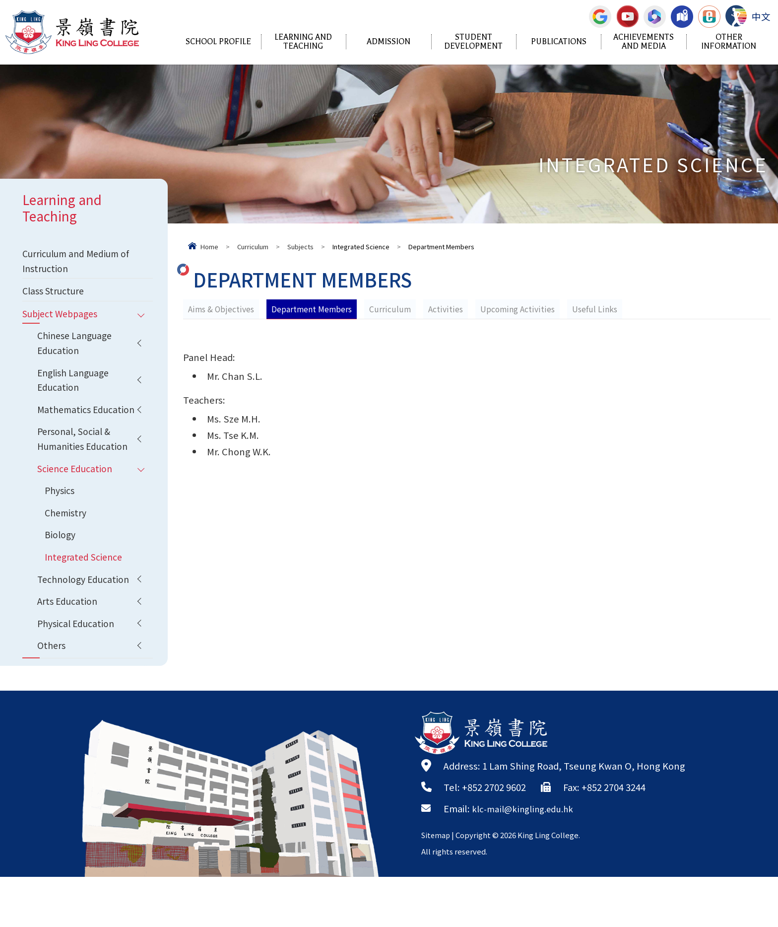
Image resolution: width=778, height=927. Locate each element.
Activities (448, 309)
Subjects (300, 246)
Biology (61, 575)
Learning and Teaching (303, 42)
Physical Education (78, 670)
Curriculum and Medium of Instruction (74, 262)
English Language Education (76, 391)
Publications (558, 41)
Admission (388, 41)
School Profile (218, 41)
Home (209, 246)
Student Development (473, 42)
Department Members (313, 309)
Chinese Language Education (77, 351)
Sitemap (436, 885)
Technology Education (85, 623)
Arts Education (68, 647)
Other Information (728, 42)
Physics (61, 527)
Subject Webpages (63, 319)
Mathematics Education (65, 431)
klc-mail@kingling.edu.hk (528, 858)
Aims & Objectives (221, 309)
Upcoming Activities (520, 309)
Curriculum (252, 246)
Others (52, 694)
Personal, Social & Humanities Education (85, 472)
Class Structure (55, 294)
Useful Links (598, 309)
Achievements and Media (643, 42)
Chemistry (67, 551)
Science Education (77, 504)
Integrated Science (86, 599)
